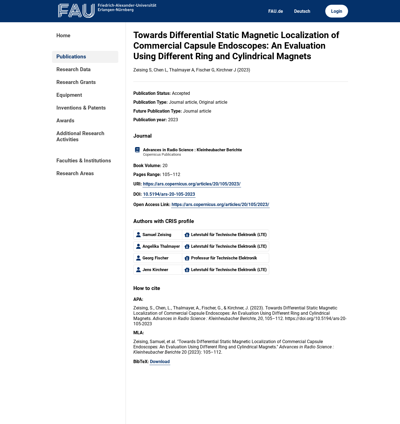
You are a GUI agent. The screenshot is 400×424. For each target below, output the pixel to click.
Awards (65, 121)
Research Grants (76, 82)
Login (336, 11)
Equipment (69, 95)
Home (63, 36)
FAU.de (275, 11)
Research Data (73, 69)
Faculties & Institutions (83, 161)
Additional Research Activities (80, 136)
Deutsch (302, 11)
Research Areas (75, 173)
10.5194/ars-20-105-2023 (169, 194)
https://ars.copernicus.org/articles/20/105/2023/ (192, 184)
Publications (71, 57)
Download (160, 361)
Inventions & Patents (81, 108)
